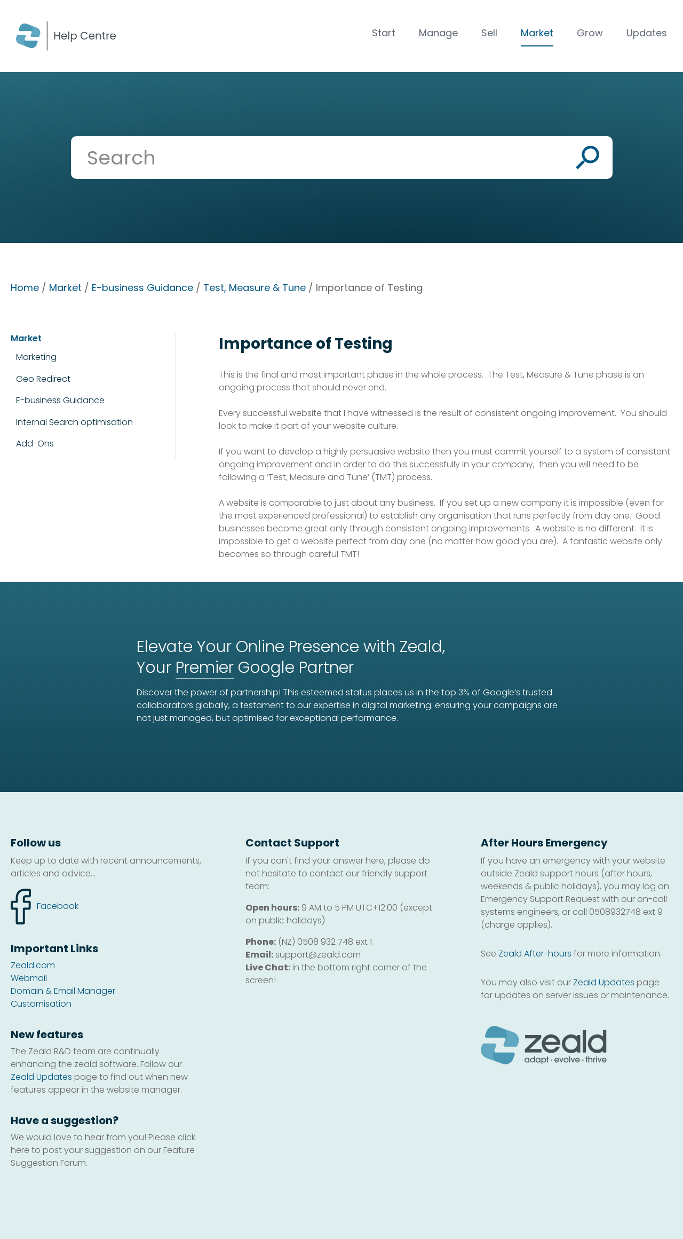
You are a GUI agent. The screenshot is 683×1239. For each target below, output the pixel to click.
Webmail (29, 978)
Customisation (41, 1004)
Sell (489, 33)
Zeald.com (33, 965)
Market (537, 33)
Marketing (36, 357)
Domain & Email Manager (63, 991)
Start (383, 33)
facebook (44, 906)
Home (25, 287)
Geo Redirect (43, 379)
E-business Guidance (142, 287)
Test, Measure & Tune (254, 287)
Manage (438, 33)
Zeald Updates (41, 1077)
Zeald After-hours (534, 953)
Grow (590, 33)
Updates (646, 33)
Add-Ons (35, 443)
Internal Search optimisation (74, 422)
